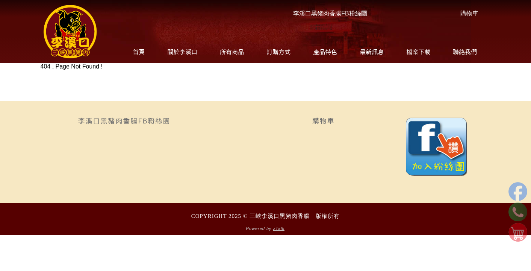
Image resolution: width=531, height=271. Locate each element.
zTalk (278, 228)
